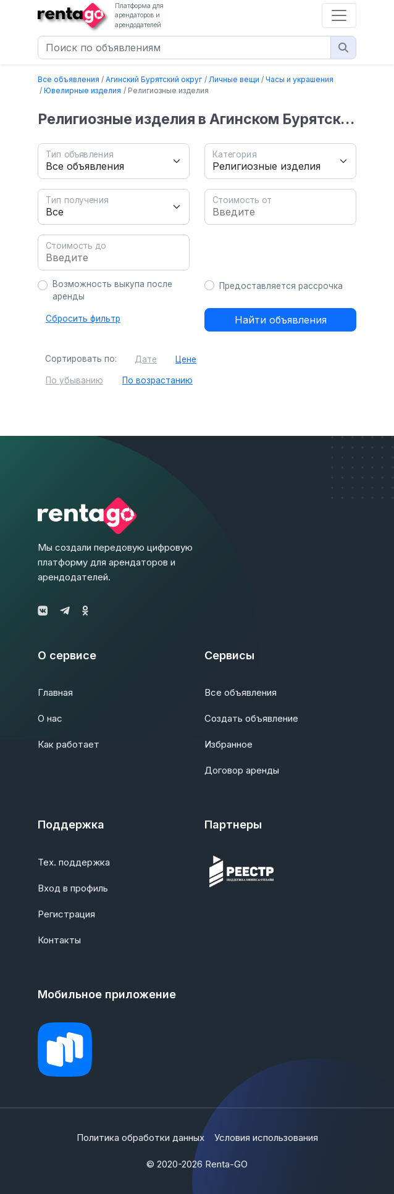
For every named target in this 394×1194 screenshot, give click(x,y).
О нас (50, 718)
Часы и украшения (299, 79)
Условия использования (266, 1137)
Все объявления (68, 79)
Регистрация (66, 914)
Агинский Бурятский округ (154, 79)
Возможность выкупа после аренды (112, 290)
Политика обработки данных (140, 1137)
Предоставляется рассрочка (281, 286)
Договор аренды (241, 770)
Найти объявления (281, 320)
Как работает (68, 744)
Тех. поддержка (74, 862)
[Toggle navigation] (339, 15)
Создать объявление (251, 718)
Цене (185, 359)
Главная (55, 692)
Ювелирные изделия (82, 90)
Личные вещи (234, 79)
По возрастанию (157, 380)
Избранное (228, 744)
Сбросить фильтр (83, 319)
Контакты (59, 940)
